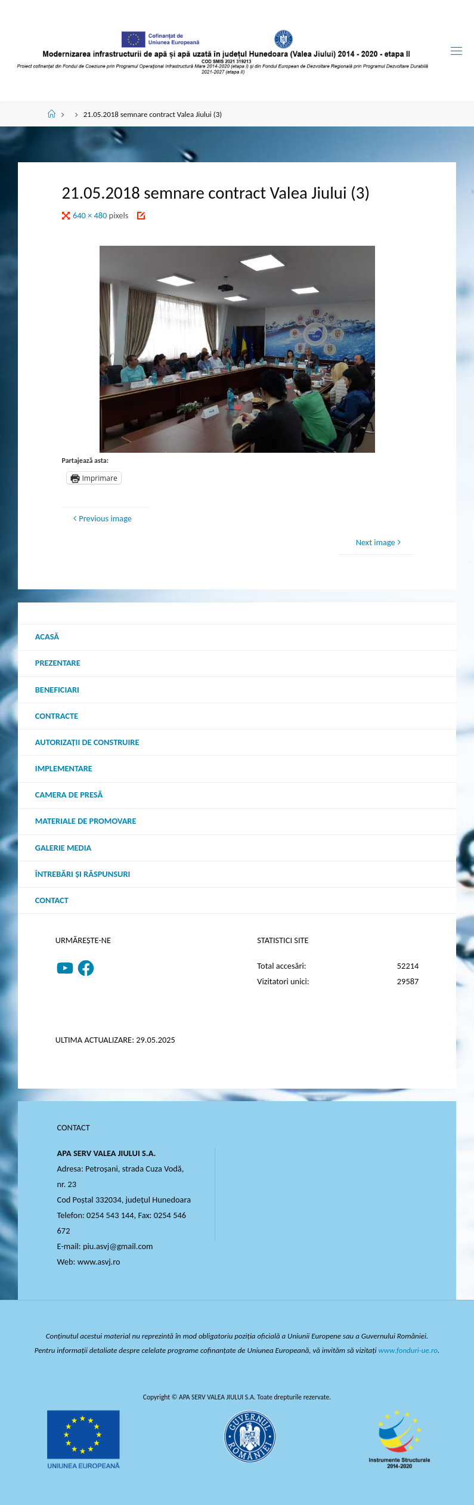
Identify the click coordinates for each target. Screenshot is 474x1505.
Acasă (47, 636)
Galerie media (63, 847)
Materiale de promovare (86, 820)
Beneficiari (57, 689)
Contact (52, 900)
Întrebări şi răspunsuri (83, 874)
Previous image (101, 518)
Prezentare (57, 662)
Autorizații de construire (87, 742)
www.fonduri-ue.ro (408, 1350)
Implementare (63, 768)
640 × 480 (91, 215)
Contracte (56, 715)
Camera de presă (69, 794)
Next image (380, 542)
